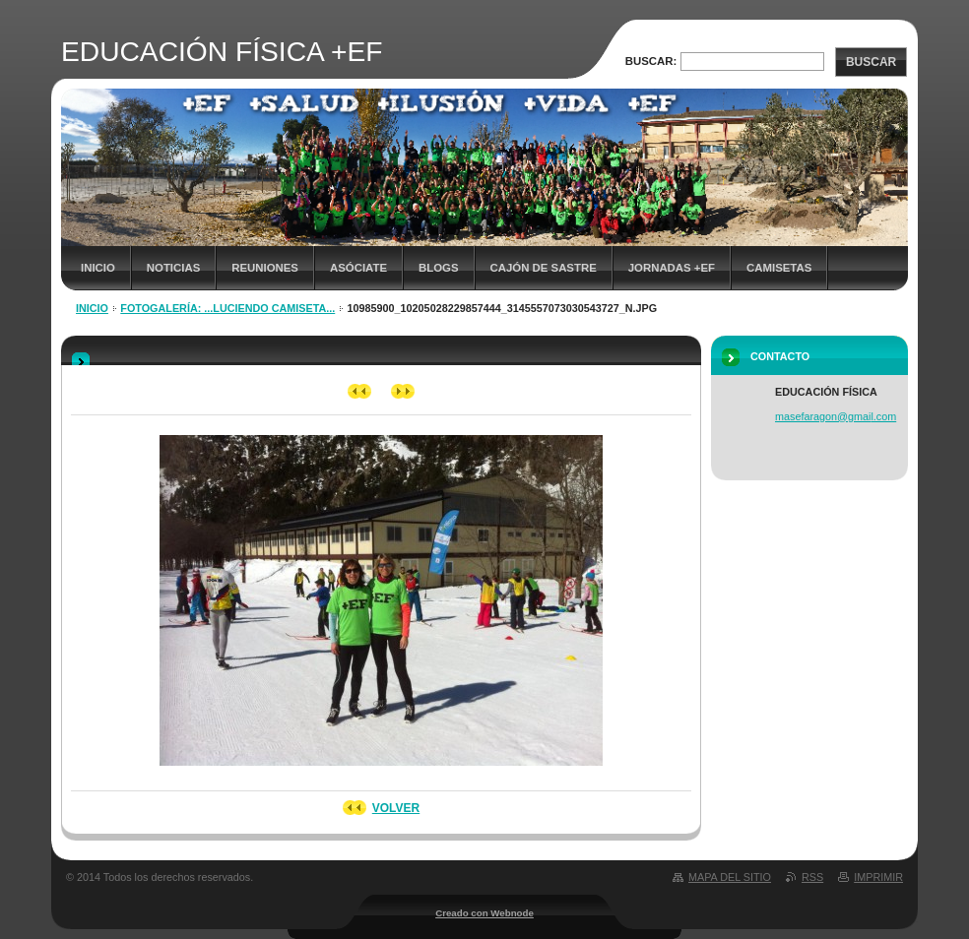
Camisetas (778, 268)
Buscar (871, 62)
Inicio (98, 268)
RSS (812, 877)
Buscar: (651, 61)
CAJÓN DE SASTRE (543, 268)
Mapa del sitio (729, 877)
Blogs (439, 268)
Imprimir (878, 877)
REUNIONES (264, 268)
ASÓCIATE (358, 268)
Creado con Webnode (484, 913)
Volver (396, 808)
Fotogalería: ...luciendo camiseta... (227, 308)
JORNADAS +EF (671, 268)
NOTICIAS (173, 268)
